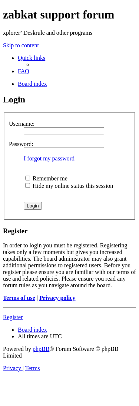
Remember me (46, 178)
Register (13, 317)
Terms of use (19, 298)
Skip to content (21, 45)
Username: (21, 124)
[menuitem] (23, 71)
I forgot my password (49, 158)
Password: (21, 144)
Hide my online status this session (69, 186)
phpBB (41, 349)
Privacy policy (57, 298)
